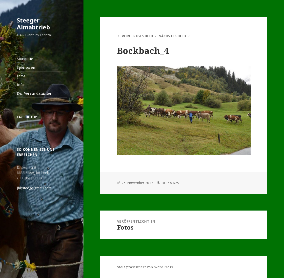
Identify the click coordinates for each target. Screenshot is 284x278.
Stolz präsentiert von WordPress (145, 267)
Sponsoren (26, 67)
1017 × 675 (170, 182)
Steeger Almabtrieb (33, 23)
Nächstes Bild (172, 36)
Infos (21, 84)
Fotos (21, 76)
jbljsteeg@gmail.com (34, 188)
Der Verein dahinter (34, 93)
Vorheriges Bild (137, 36)
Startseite (25, 58)
